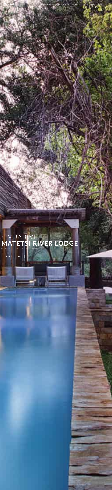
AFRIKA (8, 256)
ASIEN (20, 256)
